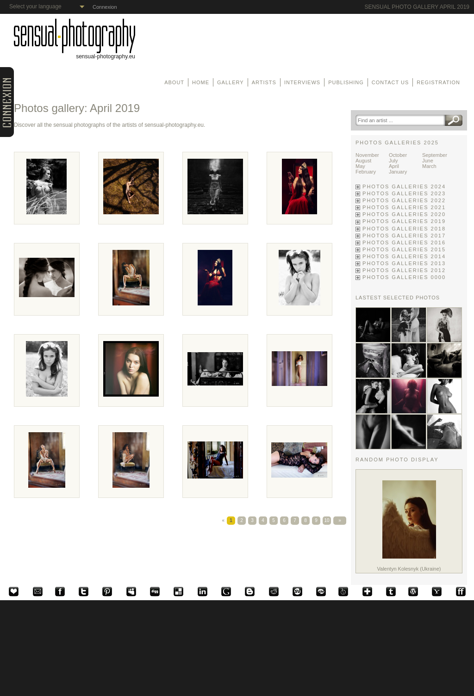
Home (200, 82)
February (366, 171)
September (434, 155)
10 (326, 520)
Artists (264, 82)
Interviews (302, 82)
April (394, 166)
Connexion (105, 7)
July (393, 160)
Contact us (390, 82)
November (367, 155)
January (398, 171)
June (427, 160)
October (398, 155)
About (174, 82)
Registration (438, 82)
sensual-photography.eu (74, 54)
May (360, 166)
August (363, 160)
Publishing (346, 82)
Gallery (230, 82)
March (429, 166)
